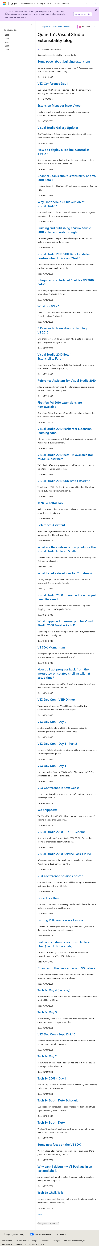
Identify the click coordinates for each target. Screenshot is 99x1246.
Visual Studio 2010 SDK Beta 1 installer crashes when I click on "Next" (64, 256)
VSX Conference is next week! (58, 788)
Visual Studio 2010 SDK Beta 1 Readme (64, 481)
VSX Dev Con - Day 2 (52, 721)
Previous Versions (22, 1240)
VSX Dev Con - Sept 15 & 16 (56, 1034)
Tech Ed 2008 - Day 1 (52, 1078)
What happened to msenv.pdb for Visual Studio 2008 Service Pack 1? (65, 623)
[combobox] (17, 30)
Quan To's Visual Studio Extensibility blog (57, 26)
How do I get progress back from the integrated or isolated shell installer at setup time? (64, 673)
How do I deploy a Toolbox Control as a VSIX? (63, 151)
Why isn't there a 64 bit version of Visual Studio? (61, 204)
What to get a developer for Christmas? (65, 573)
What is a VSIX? (48, 306)
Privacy (55, 1240)
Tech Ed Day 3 (47, 1012)
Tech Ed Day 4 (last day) (54, 990)
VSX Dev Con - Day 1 (52, 765)
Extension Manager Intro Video (59, 105)
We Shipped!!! (47, 810)
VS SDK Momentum (51, 647)
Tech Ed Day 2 (47, 1056)
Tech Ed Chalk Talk (50, 1192)
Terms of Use (7, 1244)
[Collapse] (31, 24)
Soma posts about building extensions (64, 61)
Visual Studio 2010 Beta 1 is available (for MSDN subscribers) (65, 457)
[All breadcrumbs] (40, 27)
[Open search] (86, 3)
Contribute (45, 1240)
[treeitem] (18, 35)
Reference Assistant (51, 525)
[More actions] (94, 27)
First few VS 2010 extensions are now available (60, 404)
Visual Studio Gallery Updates (58, 127)
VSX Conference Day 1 (53, 83)
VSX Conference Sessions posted (60, 876)
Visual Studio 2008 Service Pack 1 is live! (65, 854)
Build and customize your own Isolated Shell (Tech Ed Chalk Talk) (64, 944)
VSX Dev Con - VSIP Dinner (56, 699)
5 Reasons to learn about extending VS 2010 (62, 330)
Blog (34, 1240)
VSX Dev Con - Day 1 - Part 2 (57, 743)
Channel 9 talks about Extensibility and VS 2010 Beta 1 (67, 178)
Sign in (93, 3)
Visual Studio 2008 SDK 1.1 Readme (62, 832)
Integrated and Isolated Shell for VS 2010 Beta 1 (66, 282)
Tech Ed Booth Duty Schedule (58, 1100)
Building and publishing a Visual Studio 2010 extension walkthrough (64, 230)
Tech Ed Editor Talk (50, 503)
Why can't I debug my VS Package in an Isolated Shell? (65, 1168)
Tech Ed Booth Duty (51, 1122)
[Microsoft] (4, 3)
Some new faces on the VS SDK (59, 1144)
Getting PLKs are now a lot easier (60, 920)
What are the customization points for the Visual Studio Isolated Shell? (67, 549)
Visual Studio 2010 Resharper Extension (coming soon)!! (65, 431)
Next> (40, 1213)
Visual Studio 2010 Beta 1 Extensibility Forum (55, 356)
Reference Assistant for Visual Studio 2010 (67, 380)
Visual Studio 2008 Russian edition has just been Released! (67, 597)
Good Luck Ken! (49, 898)
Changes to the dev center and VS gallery (66, 968)
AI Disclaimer (7, 1240)
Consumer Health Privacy (73, 1240)
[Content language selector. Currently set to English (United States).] (14, 1235)
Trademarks (19, 1244)
